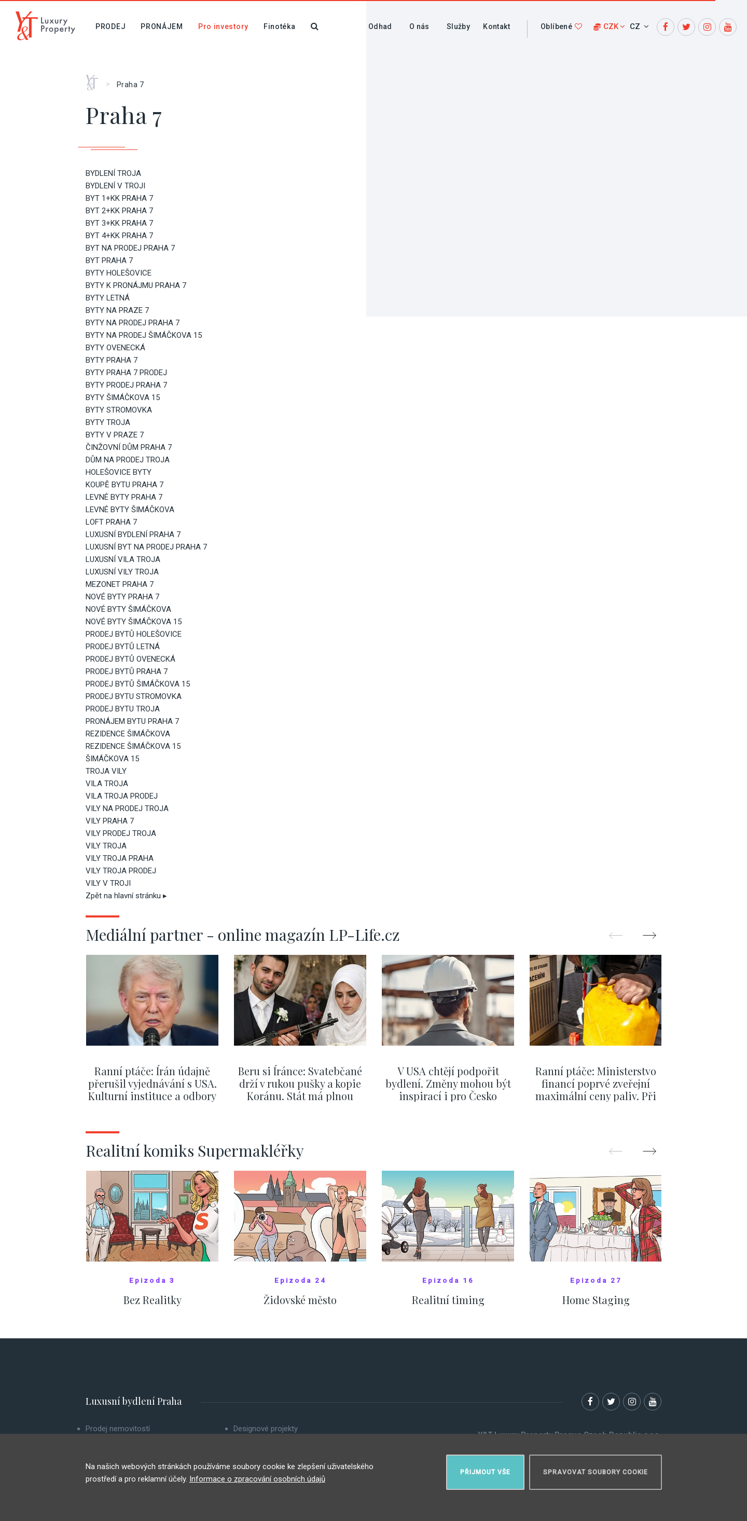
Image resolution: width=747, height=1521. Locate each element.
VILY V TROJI (108, 883)
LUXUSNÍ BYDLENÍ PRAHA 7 (133, 534)
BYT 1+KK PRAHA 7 (119, 198)
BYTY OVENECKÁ (115, 347)
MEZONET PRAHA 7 (120, 584)
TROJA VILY (106, 771)
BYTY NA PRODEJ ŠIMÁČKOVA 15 (144, 335)
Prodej (110, 26)
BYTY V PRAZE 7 (115, 435)
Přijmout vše (485, 1472)
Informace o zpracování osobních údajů (257, 1479)
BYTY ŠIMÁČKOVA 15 (123, 397)
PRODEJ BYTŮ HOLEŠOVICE (134, 634)
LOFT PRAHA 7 (111, 522)
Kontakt (496, 26)
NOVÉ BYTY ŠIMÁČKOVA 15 (134, 621)
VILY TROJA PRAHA (120, 858)
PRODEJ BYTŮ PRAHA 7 (127, 671)
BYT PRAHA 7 (109, 260)
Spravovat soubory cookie (595, 1472)
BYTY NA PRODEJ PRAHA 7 (132, 322)
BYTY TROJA (108, 422)
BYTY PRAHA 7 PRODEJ (126, 372)
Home (96, 79)
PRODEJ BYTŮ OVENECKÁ (130, 659)
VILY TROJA (106, 846)
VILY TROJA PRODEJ (121, 870)
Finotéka (280, 26)
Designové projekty (265, 1428)
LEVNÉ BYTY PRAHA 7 (124, 497)
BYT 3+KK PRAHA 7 (119, 223)
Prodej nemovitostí (118, 1428)
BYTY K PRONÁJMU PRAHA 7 (136, 285)
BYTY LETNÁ (108, 298)
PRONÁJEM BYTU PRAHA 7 (132, 721)
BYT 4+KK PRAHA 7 (119, 235)
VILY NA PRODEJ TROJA (127, 808)
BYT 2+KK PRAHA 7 (119, 210)
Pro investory (223, 26)
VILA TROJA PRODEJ (122, 796)
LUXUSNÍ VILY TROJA (122, 572)
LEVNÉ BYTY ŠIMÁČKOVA (130, 509)
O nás (419, 26)
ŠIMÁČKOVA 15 (112, 758)
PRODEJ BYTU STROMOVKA (134, 696)
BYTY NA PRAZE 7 (117, 310)
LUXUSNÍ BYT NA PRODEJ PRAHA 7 (146, 547)
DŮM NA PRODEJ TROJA (128, 459)
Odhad (380, 26)
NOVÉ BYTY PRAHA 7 (122, 596)
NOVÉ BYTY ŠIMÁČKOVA (128, 609)
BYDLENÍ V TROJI (115, 185)
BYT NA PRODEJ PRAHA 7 (130, 248)
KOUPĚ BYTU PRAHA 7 (124, 484)
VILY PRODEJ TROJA (121, 833)
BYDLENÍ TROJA (113, 173)
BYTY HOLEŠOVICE (118, 273)
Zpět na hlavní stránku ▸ (126, 895)
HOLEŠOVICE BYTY (118, 472)
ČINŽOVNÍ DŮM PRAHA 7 (129, 447)
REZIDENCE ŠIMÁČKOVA (128, 733)
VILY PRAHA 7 (110, 821)
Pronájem (162, 26)
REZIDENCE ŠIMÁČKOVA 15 (133, 746)
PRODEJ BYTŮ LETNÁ (123, 646)
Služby (458, 26)
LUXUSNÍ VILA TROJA (123, 559)
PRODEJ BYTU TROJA (123, 709)
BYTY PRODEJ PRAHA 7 (126, 385)
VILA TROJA (107, 783)
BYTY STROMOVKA (119, 410)
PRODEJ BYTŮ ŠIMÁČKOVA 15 (138, 684)
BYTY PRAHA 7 (111, 360)
